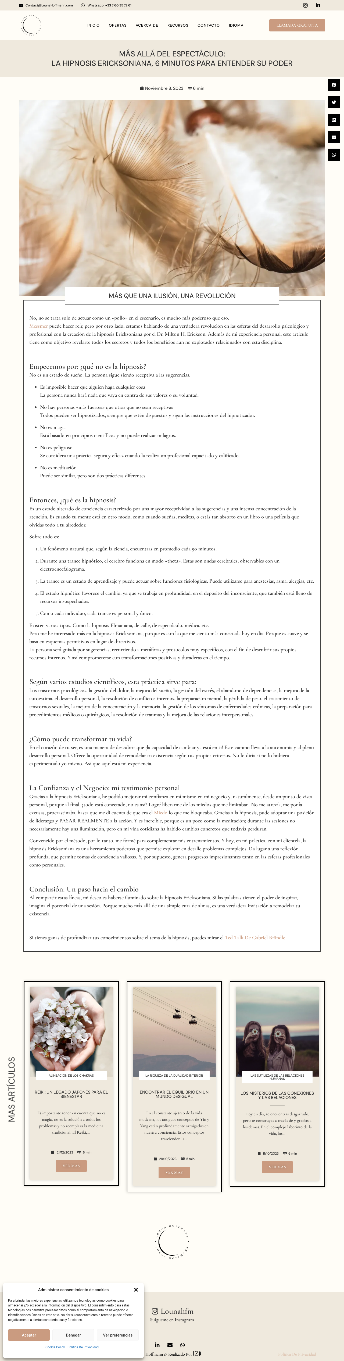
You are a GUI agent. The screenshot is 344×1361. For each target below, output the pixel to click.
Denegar (73, 1335)
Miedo (160, 813)
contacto (209, 25)
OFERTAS (118, 25)
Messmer (38, 326)
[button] (136, 1289)
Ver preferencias (117, 1335)
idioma (236, 25)
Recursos (177, 25)
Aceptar (29, 1335)
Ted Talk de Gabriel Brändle (255, 937)
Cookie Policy (55, 1347)
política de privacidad (83, 1347)
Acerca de (147, 25)
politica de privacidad (297, 1354)
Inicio (93, 25)
